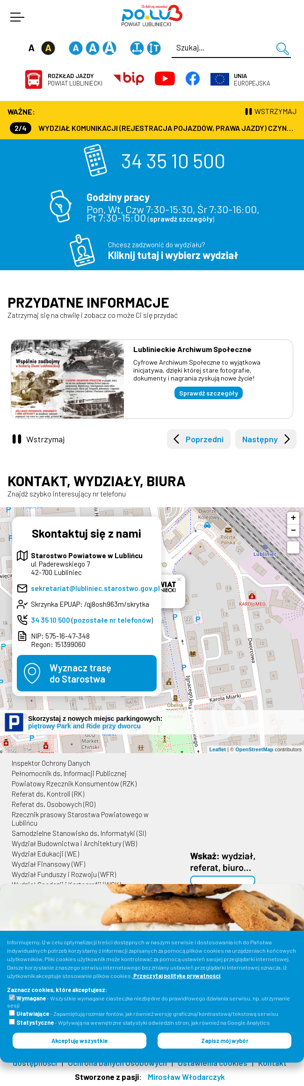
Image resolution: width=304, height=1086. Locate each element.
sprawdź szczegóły (181, 219)
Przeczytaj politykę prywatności (176, 975)
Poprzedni (205, 439)
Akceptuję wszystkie (79, 1040)
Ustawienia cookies (212, 1062)
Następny (260, 439)
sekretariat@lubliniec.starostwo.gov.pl (95, 588)
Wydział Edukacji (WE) (45, 853)
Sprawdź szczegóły (208, 393)
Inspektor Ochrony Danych (51, 763)
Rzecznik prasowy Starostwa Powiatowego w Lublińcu (80, 818)
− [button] (293, 530)
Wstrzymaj (45, 439)
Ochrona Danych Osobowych (117, 1062)
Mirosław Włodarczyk (186, 1076)
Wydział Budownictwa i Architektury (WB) (74, 843)
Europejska (252, 79)
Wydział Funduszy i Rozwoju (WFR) (64, 874)
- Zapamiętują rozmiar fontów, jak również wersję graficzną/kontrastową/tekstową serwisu (147, 1013)
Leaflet (218, 749)
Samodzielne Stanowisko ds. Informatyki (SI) (79, 833)
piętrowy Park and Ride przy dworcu (84, 726)
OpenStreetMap (254, 749)
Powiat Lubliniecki (75, 79)
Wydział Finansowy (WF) (48, 864)
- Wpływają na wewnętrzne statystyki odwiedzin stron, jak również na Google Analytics (143, 1022)
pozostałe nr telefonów (112, 620)
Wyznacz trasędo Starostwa (80, 673)
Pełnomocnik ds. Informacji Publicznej (69, 773)
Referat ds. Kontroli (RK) (48, 794)
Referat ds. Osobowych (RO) (53, 804)
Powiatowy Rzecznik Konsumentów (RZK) (74, 783)
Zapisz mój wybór (224, 1040)
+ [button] (293, 518)
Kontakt (272, 1062)
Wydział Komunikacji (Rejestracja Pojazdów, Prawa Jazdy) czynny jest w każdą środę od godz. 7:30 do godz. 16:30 (153, 128)
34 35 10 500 (173, 160)
